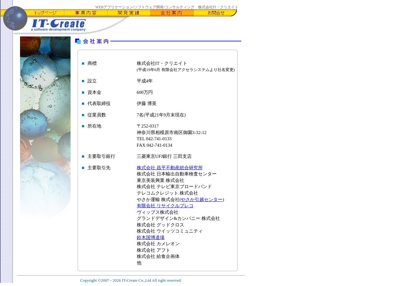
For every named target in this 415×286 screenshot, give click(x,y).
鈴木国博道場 (151, 237)
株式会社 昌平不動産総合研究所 (170, 167)
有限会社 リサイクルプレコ (165, 205)
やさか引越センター (201, 199)
